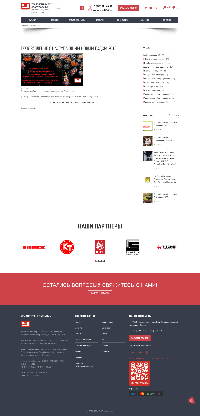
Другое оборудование (154, 59)
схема (143, 325)
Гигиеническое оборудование (157, 78)
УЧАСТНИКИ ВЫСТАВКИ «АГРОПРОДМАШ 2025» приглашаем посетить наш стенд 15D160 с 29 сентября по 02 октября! (165, 158)
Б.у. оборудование (152, 90)
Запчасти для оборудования (156, 94)
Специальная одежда (153, 74)
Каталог (32, 20)
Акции (104, 339)
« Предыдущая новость (61, 102)
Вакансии (144, 20)
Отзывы (105, 345)
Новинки (54, 20)
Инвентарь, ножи (151, 86)
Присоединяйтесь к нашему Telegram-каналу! (148, 358)
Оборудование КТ (152, 55)
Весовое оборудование (154, 82)
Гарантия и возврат (83, 345)
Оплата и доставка (77, 20)
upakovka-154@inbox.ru (103, 10)
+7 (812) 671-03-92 (102, 6)
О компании (122, 20)
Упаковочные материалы (154, 102)
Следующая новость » (85, 102)
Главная (78, 322)
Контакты (167, 20)
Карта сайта (134, 388)
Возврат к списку (28, 108)
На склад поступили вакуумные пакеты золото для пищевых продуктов (165, 179)
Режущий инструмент (153, 71)
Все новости (174, 115)
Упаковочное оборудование (156, 98)
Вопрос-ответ (108, 322)
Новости (99, 20)
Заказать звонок (128, 8)
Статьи (104, 333)
